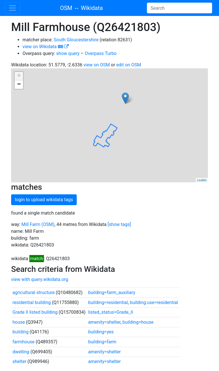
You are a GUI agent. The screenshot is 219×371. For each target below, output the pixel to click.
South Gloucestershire (76, 39)
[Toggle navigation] (13, 8)
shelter (20, 361)
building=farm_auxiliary (111, 292)
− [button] (19, 84)
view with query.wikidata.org (39, 279)
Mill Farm (30, 224)
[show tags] (119, 224)
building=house (138, 322)
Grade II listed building (35, 312)
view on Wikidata (46, 46)
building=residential (108, 302)
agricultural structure (34, 292)
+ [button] (19, 76)
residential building (32, 302)
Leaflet (201, 180)
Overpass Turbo (101, 53)
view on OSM (97, 65)
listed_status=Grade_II (110, 312)
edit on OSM (128, 65)
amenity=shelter (104, 322)
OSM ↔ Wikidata (81, 8)
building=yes (100, 332)
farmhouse (24, 342)
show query (68, 53)
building (21, 332)
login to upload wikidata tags (44, 199)
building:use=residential (154, 302)
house (19, 322)
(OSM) (47, 224)
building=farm (102, 342)
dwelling (21, 351)
